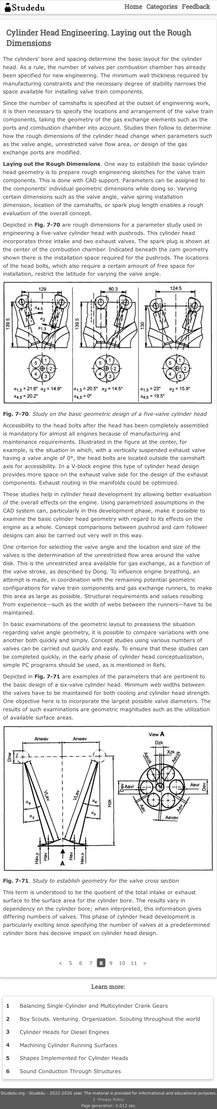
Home (133, 6)
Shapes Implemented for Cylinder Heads (74, 1058)
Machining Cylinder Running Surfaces (68, 1045)
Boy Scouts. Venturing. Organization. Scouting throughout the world (110, 1019)
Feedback (196, 6)
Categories (162, 6)
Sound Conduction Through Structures (70, 1071)
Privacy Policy (111, 1099)
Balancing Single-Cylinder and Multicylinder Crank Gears (94, 1005)
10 (122, 963)
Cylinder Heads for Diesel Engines (64, 1032)
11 (134, 963)
